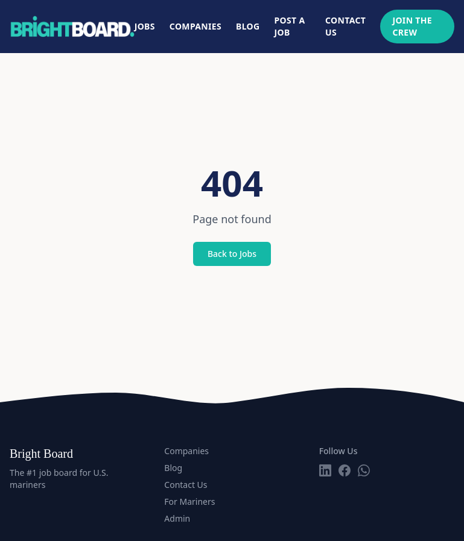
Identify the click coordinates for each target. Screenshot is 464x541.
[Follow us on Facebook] (344, 470)
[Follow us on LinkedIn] (325, 470)
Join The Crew (412, 26)
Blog (247, 26)
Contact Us (345, 26)
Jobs (145, 26)
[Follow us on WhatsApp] (364, 470)
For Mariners (189, 501)
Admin (177, 518)
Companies (195, 26)
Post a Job (290, 26)
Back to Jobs (232, 253)
